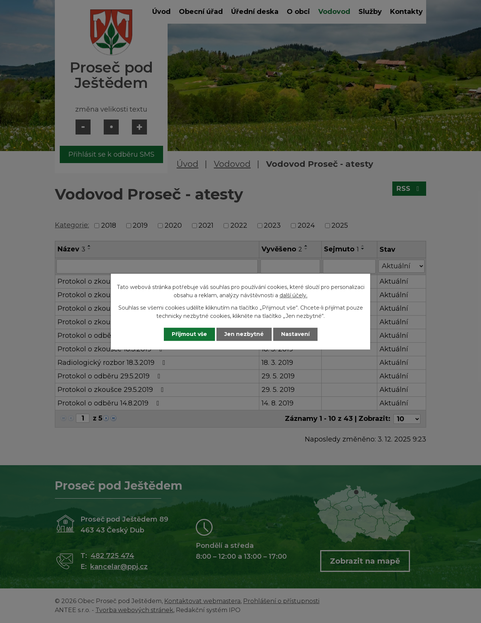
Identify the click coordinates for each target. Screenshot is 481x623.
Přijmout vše (189, 334)
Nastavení (295, 334)
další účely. (293, 295)
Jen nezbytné (244, 334)
